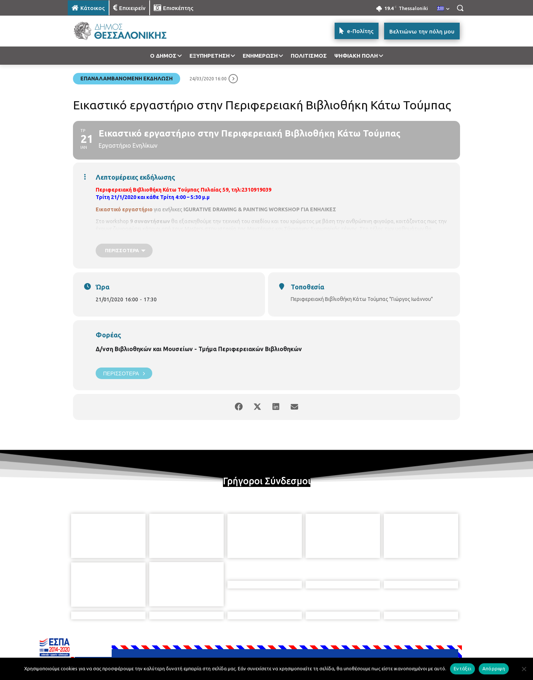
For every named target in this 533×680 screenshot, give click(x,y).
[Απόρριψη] (523, 669)
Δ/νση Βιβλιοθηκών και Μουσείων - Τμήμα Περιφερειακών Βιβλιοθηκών (199, 349)
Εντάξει (462, 668)
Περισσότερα (124, 373)
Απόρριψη (493, 668)
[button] (460, 8)
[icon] (318, 639)
